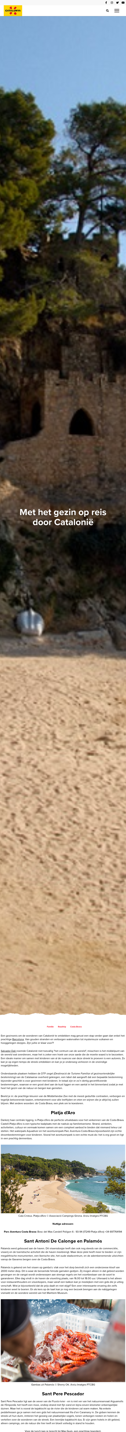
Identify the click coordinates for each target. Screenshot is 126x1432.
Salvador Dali (8, 1051)
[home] (13, 10)
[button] (116, 10)
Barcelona (18, 1039)
